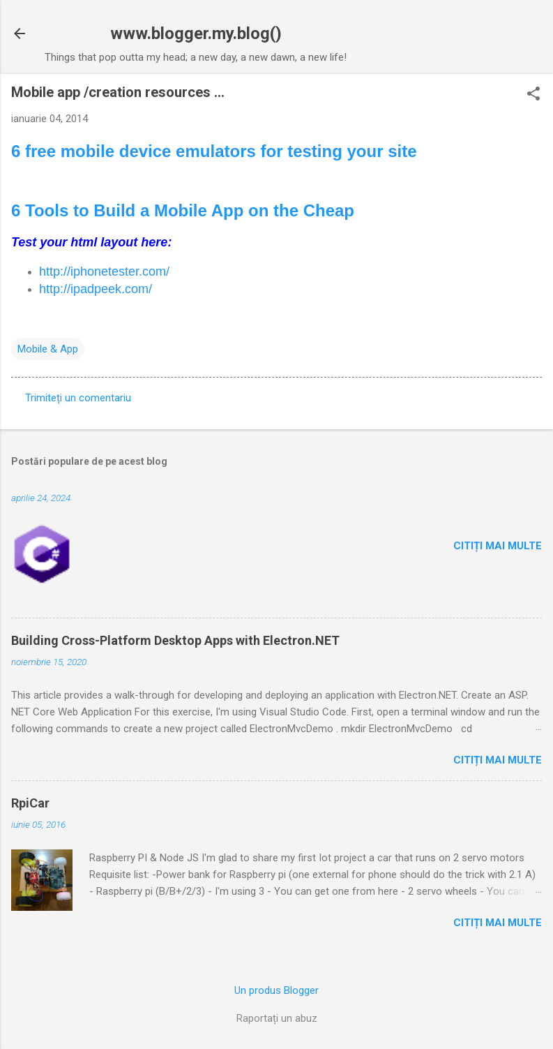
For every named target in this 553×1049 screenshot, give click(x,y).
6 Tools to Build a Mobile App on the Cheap (182, 210)
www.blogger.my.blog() (196, 33)
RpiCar (30, 803)
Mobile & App (47, 349)
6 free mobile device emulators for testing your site (214, 151)
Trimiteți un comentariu (78, 398)
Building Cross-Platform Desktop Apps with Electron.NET (175, 640)
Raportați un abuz (276, 1018)
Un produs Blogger (276, 990)
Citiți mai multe (497, 546)
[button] (533, 95)
